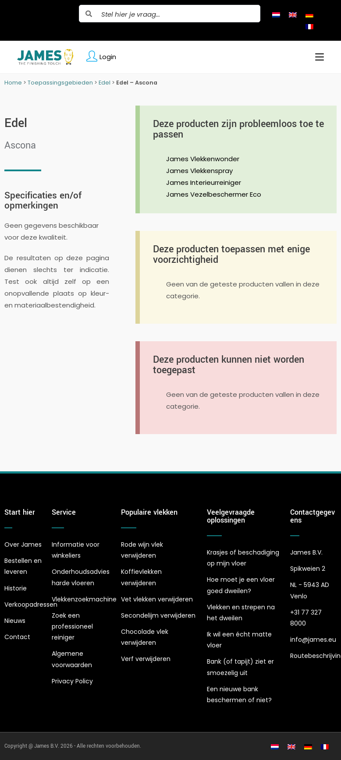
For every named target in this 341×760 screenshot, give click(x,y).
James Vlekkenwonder (202, 158)
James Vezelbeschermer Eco (213, 194)
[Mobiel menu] (316, 57)
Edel (104, 82)
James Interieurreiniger (203, 182)
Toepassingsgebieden (60, 82)
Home (13, 82)
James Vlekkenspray (199, 170)
